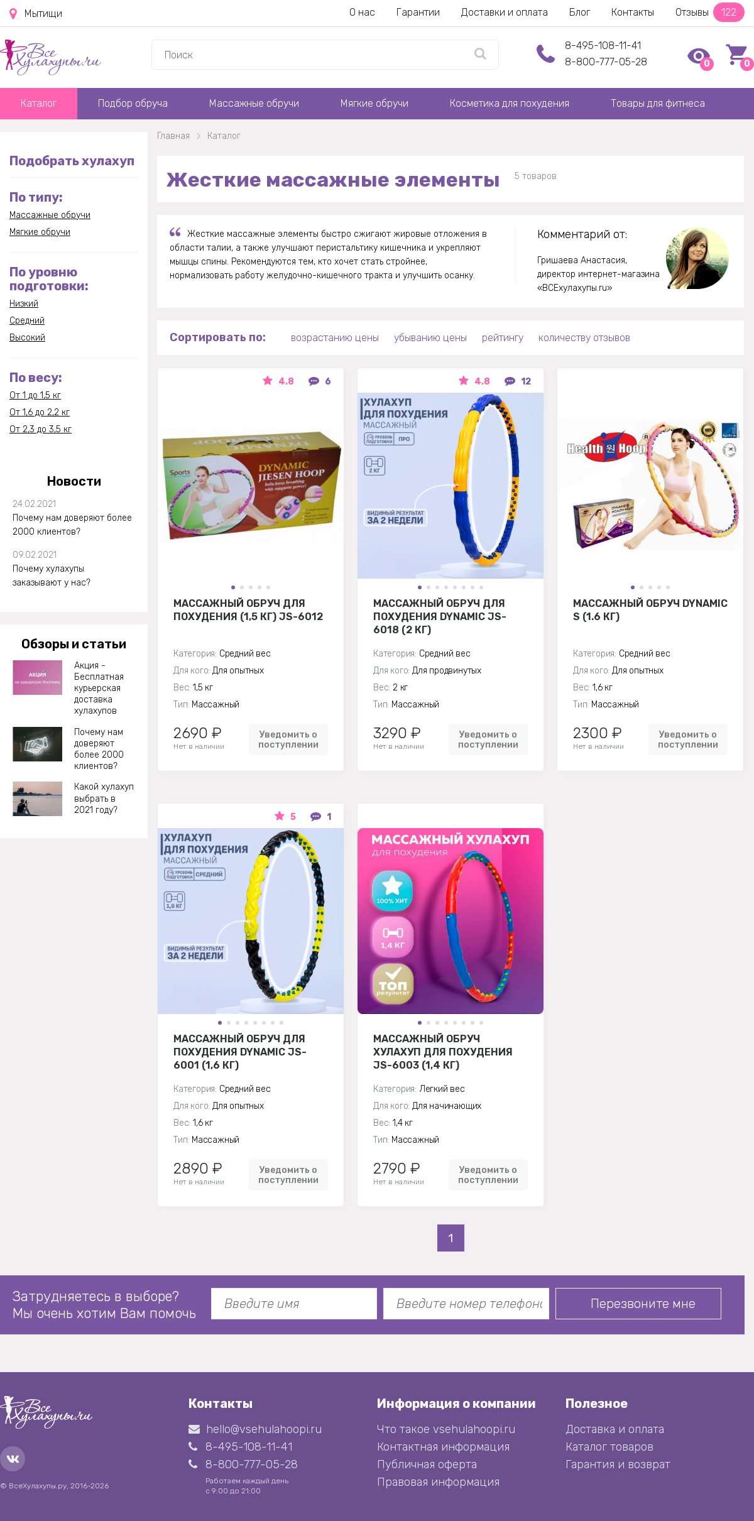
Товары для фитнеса (658, 103)
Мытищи (35, 14)
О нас (362, 12)
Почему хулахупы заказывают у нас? (51, 576)
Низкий (23, 303)
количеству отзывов (584, 338)
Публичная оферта (427, 1464)
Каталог (39, 103)
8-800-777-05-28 (606, 62)
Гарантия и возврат (618, 1464)
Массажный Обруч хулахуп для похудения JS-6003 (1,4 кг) (443, 1052)
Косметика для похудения (509, 103)
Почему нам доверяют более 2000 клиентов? (72, 525)
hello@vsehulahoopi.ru (255, 1429)
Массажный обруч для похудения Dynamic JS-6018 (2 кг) (439, 616)
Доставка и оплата (615, 1429)
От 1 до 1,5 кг (35, 395)
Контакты (632, 12)
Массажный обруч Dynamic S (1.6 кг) (650, 610)
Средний (27, 320)
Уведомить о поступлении (288, 739)
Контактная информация (443, 1447)
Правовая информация (438, 1482)
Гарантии (418, 12)
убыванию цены (430, 338)
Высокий (27, 337)
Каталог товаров (609, 1447)
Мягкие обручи (374, 103)
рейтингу (502, 338)
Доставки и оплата (504, 12)
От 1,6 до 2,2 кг (39, 412)
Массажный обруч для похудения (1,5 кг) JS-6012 (248, 610)
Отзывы (710, 12)
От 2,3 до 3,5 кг (40, 429)
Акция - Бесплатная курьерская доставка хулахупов (99, 688)
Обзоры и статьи (73, 644)
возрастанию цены (335, 338)
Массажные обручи (254, 103)
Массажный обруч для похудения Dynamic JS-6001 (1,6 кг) (240, 1052)
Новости (74, 481)
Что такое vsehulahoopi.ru (446, 1429)
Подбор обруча (133, 103)
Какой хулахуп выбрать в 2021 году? (104, 798)
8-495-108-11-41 (603, 46)
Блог (579, 12)
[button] (233, 587)
